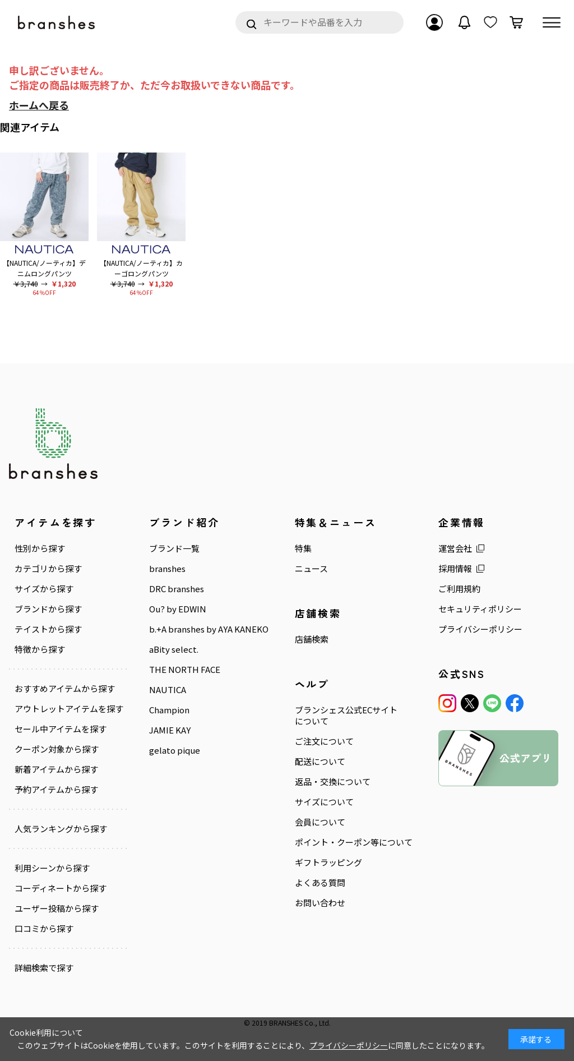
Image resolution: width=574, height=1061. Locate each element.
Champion (169, 710)
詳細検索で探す (44, 968)
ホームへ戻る (39, 105)
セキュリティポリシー (480, 609)
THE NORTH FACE (184, 669)
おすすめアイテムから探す (65, 688)
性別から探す (40, 548)
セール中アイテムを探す (61, 729)
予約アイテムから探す (56, 789)
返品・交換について (333, 781)
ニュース (311, 568)
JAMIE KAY (170, 730)
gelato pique (174, 750)
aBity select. (173, 649)
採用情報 (455, 568)
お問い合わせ (320, 902)
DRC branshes (176, 588)
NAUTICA (167, 689)
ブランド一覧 (174, 548)
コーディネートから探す (61, 888)
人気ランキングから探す (61, 828)
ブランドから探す (48, 609)
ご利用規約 (459, 588)
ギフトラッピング (328, 862)
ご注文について (324, 741)
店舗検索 (311, 639)
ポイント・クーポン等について (354, 842)
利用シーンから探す (52, 868)
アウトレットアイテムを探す (69, 708)
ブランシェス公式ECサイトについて (346, 715)
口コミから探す (44, 928)
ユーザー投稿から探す (57, 908)
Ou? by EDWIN (177, 609)
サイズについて (324, 802)
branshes (167, 568)
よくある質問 (320, 882)
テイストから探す (48, 629)
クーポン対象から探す (57, 749)
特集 (303, 548)
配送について (320, 761)
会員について (320, 822)
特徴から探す (40, 649)
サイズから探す (44, 588)
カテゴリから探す (48, 568)
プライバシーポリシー (480, 629)
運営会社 (455, 548)
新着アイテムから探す (56, 769)
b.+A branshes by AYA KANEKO (209, 629)
